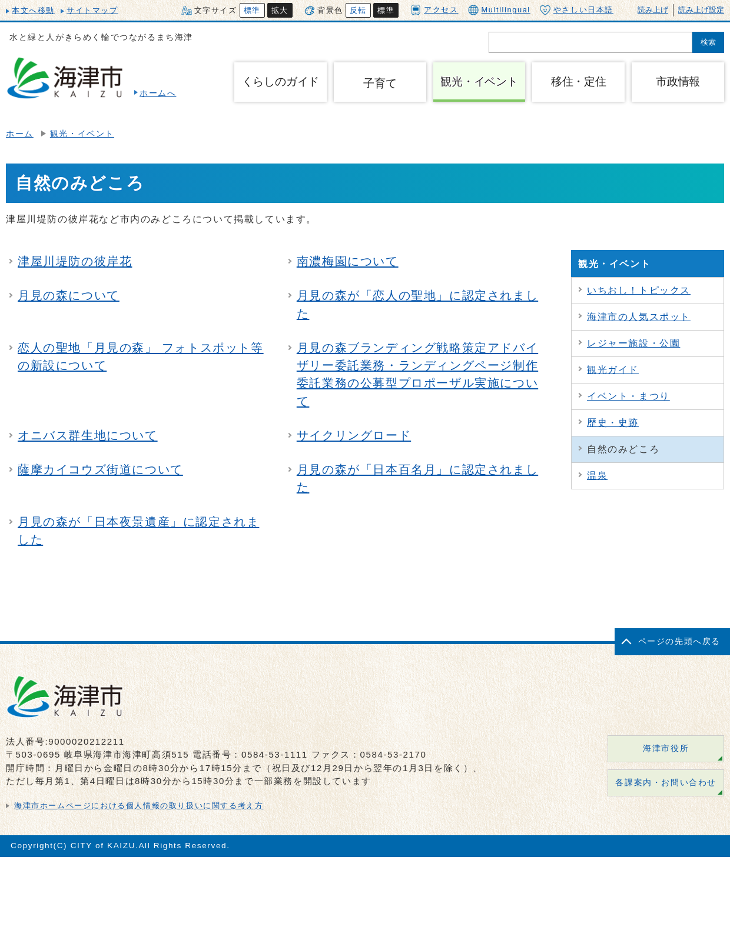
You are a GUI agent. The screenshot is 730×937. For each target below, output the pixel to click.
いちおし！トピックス (639, 290)
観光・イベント (82, 133)
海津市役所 (666, 748)
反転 (358, 10)
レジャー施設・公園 (633, 343)
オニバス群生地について (88, 435)
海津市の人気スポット (639, 317)
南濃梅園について (348, 261)
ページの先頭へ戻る (679, 641)
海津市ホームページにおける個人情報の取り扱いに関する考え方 (138, 805)
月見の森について (69, 295)
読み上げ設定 (701, 9)
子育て (379, 83)
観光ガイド (613, 370)
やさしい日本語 (576, 10)
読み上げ (653, 9)
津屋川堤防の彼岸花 (75, 261)
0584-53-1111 (274, 754)
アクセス (434, 9)
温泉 (597, 476)
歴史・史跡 (613, 423)
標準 (252, 10)
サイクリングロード (354, 435)
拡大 (279, 10)
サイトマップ (92, 10)
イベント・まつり (628, 396)
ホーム (20, 133)
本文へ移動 (33, 10)
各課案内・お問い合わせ (665, 782)
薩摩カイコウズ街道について (100, 469)
